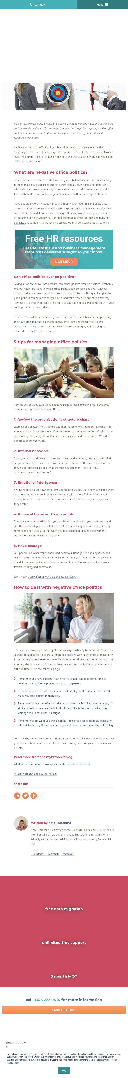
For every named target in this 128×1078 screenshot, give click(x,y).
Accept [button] (64, 1070)
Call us (37, 4)
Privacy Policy (13, 1063)
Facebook (38, 853)
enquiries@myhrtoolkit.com (22, 1038)
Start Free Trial (64, 997)
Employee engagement (20, 45)
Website (67, 853)
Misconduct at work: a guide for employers (52, 576)
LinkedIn (53, 853)
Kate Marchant (51, 41)
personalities (34, 322)
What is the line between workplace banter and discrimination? (52, 764)
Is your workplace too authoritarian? (35, 773)
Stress (38, 45)
